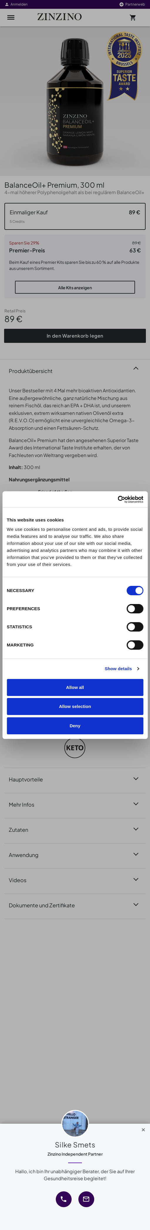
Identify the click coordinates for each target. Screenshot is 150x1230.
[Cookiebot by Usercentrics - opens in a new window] (117, 499)
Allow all (75, 687)
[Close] (143, 1128)
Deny (75, 725)
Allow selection (75, 706)
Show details (118, 668)
